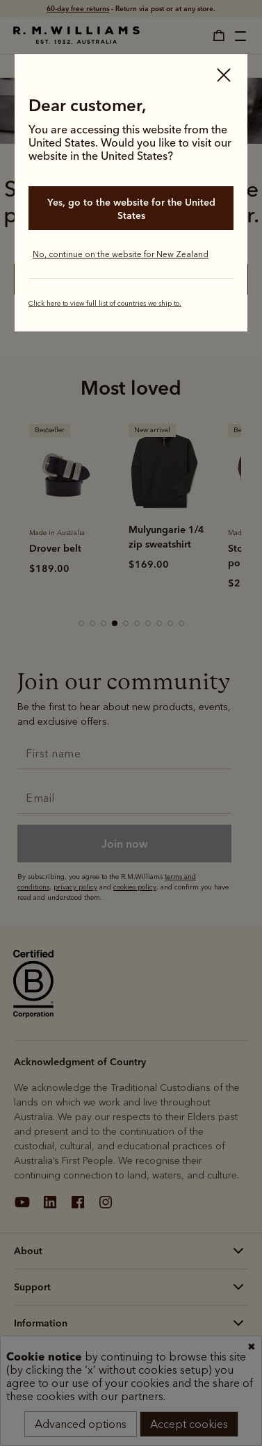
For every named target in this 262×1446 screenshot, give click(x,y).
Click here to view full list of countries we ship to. (104, 303)
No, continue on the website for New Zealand (120, 254)
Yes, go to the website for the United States (131, 209)
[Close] (224, 76)
